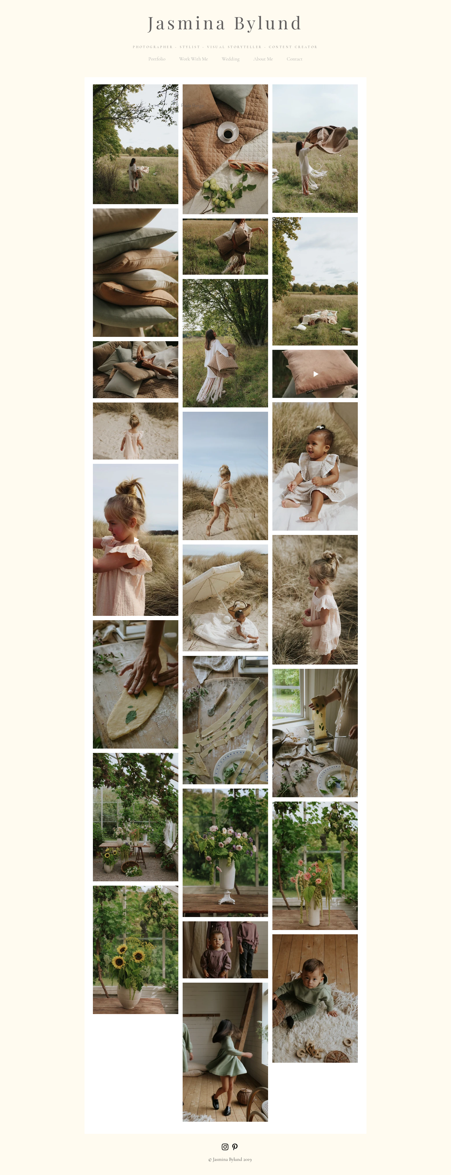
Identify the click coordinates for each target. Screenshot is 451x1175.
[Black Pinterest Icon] (234, 1146)
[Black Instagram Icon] (225, 1146)
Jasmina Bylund (225, 22)
